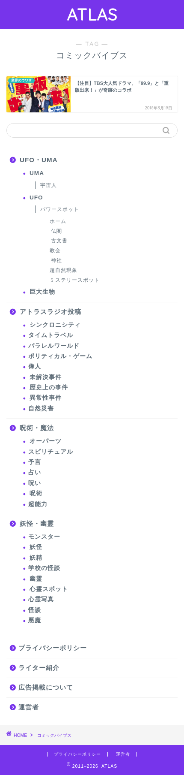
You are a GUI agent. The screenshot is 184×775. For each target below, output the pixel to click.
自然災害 (41, 408)
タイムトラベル (50, 335)
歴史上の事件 (49, 387)
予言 (34, 462)
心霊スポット (49, 589)
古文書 (59, 241)
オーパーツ (46, 441)
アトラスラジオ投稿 (50, 311)
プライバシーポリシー (52, 647)
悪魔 (34, 620)
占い (34, 472)
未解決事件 (46, 377)
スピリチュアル (50, 452)
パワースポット (59, 209)
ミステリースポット (75, 280)
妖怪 (36, 547)
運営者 (28, 707)
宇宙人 (48, 185)
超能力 (37, 504)
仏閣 (56, 231)
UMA (37, 173)
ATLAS (92, 14)
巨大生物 (42, 292)
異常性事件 (46, 398)
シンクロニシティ (55, 325)
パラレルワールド (54, 346)
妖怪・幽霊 (37, 523)
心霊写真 (41, 599)
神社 (56, 260)
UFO (36, 197)
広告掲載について (45, 687)
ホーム (58, 221)
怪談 (34, 610)
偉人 (34, 366)
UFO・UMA (39, 159)
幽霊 (36, 579)
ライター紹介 (38, 667)
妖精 (36, 558)
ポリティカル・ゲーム (60, 356)
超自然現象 (63, 270)
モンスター (44, 537)
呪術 (36, 493)
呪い (34, 483)
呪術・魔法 (37, 427)
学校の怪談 (44, 568)
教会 (55, 250)
